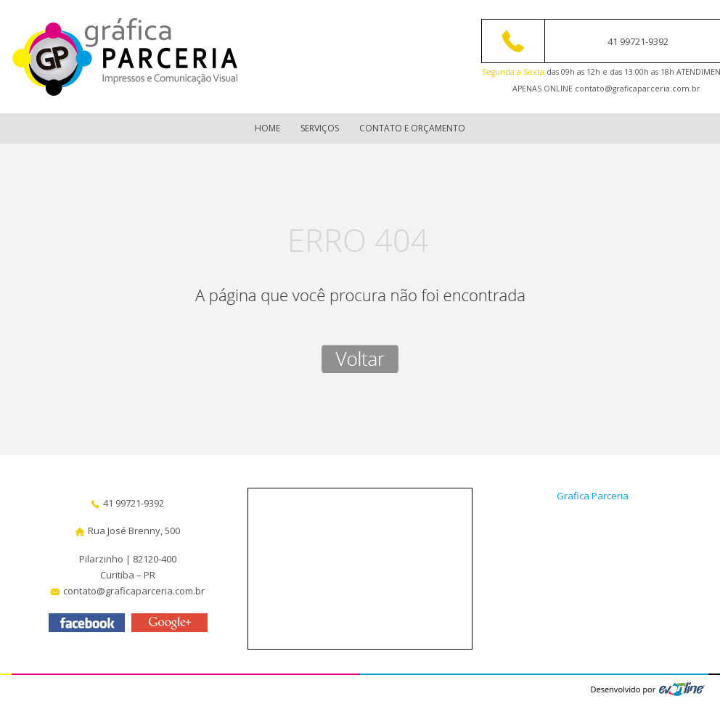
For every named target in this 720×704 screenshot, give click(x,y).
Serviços (319, 128)
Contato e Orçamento (412, 128)
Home (267, 128)
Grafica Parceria (593, 495)
